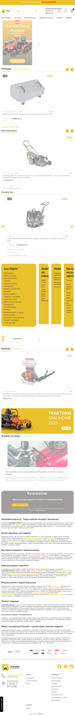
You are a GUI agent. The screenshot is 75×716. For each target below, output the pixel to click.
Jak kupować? (30, 678)
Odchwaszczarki (9, 315)
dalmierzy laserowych (65, 571)
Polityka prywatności (56, 678)
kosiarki (25, 538)
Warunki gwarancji (56, 680)
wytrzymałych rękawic (52, 588)
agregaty (46, 555)
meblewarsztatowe (7, 594)
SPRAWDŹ (66, 428)
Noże (68, 295)
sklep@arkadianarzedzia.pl (53, 8)
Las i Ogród (11, 268)
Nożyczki (69, 300)
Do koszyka (8, 124)
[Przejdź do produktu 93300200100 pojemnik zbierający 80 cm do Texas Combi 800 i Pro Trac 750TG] (28, 92)
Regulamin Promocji (56, 686)
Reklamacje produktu (57, 694)
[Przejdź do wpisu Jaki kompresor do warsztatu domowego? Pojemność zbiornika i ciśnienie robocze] (37, 454)
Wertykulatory (9, 273)
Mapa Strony (54, 689)
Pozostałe (7, 291)
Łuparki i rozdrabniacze (12, 289)
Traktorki (7, 281)
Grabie (68, 308)
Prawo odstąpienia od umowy (59, 697)
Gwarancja (54, 683)
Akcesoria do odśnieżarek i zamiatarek (13, 111)
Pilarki (30, 555)
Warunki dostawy (55, 700)
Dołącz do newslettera (20, 505)
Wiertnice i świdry (10, 307)
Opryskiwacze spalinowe (9, 391)
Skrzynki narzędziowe (40, 593)
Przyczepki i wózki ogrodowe (14, 317)
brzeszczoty (34, 574)
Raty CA (28, 683)
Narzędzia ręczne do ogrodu (14, 312)
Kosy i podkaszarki (10, 278)
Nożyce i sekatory (10, 294)
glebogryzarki (33, 538)
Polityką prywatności (40, 510)
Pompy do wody (9, 323)
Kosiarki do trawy (10, 276)
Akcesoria (57, 287)
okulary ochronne (26, 589)
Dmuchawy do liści (10, 299)
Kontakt (28, 708)
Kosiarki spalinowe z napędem (11, 173)
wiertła (64, 572)
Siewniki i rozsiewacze (11, 320)
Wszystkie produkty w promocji (22, 69)
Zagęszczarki (10, 236)
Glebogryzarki (9, 286)
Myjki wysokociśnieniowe (12, 302)
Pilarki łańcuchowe (10, 283)
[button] (39, 11)
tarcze (27, 574)
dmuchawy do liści (15, 541)
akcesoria (7, 310)
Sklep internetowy (36, 713)
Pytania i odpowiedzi (31, 680)
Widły (68, 298)
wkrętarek (34, 571)
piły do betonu (37, 555)
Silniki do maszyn (46, 272)
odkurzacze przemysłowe (57, 594)
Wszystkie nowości (18, 348)
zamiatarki (50, 538)
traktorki (41, 538)
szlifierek (41, 571)
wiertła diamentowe (17, 574)
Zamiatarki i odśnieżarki (12, 296)
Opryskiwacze (9, 304)
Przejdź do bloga (27, 436)
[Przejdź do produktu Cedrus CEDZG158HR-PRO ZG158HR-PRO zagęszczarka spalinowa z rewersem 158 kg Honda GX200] (37, 215)
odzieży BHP (55, 586)
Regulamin (28, 508)
